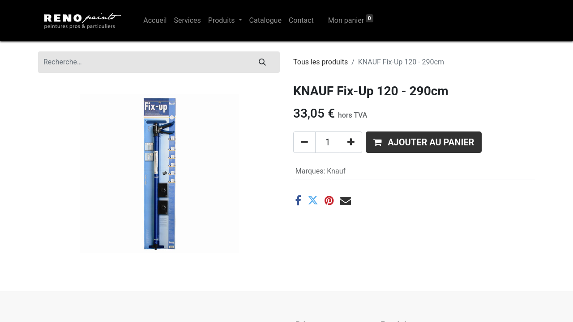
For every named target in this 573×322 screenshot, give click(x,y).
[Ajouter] (351, 142)
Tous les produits (320, 62)
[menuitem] (155, 21)
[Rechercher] (262, 62)
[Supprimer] (304, 142)
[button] (424, 142)
